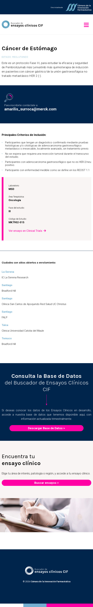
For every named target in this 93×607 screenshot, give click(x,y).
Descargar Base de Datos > (46, 428)
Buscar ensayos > (46, 482)
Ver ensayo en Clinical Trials (25, 230)
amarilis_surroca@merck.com (30, 109)
